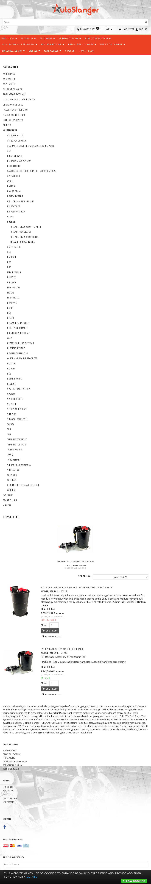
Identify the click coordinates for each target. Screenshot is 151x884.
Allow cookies (134, 881)
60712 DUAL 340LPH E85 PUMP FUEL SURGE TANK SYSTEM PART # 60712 (77, 587)
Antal (44, 624)
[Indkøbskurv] (87, 29)
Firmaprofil (9, 757)
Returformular (11, 768)
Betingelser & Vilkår (13, 765)
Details (32, 876)
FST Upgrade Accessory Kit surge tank (75, 561)
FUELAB (51, 608)
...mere (45, 605)
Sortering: (84, 576)
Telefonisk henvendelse (15, 761)
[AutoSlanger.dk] (75, 8)
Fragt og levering (12, 754)
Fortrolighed (9, 750)
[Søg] (146, 22)
